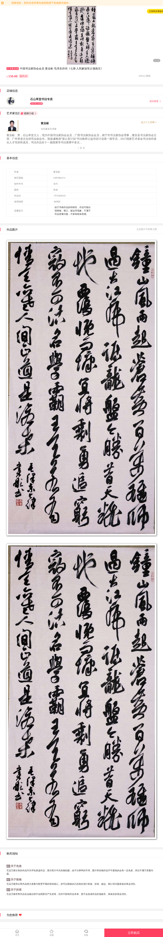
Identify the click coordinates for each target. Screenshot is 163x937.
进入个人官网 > (148, 122)
